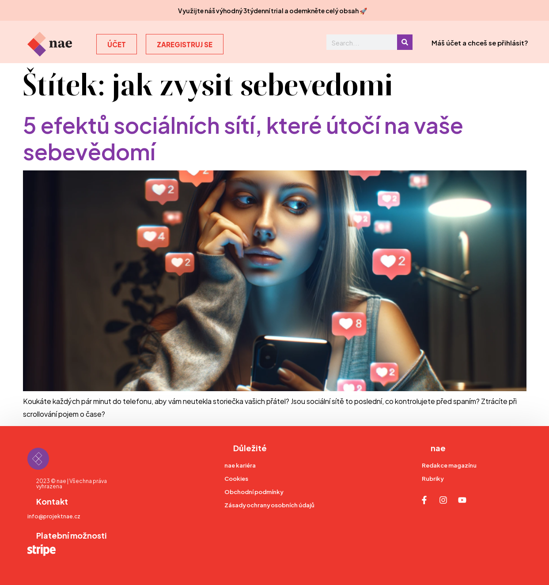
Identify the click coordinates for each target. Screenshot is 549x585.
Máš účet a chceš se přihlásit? (480, 42)
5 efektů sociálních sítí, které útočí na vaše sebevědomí (243, 136)
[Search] (405, 42)
